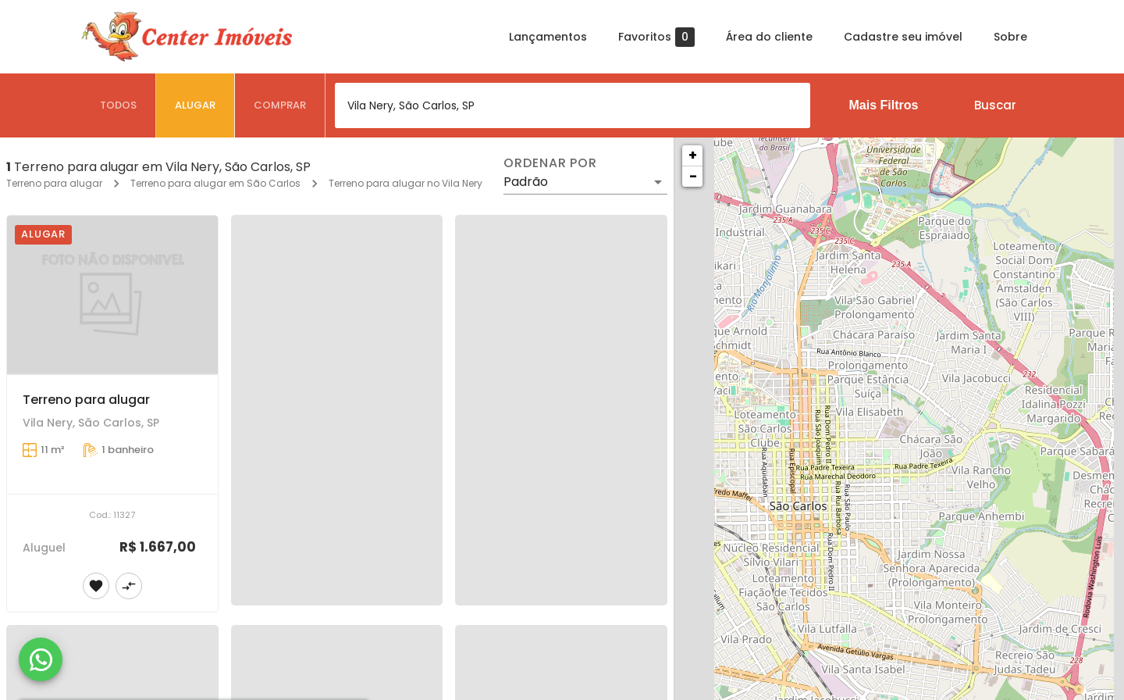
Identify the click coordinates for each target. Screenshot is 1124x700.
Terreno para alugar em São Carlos (215, 183)
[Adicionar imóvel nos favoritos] (96, 586)
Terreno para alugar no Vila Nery (405, 183)
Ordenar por (550, 163)
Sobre (1010, 37)
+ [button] (692, 155)
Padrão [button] (525, 182)
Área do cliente (769, 37)
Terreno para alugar (54, 183)
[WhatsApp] (40, 659)
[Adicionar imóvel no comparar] (129, 586)
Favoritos (656, 37)
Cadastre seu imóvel (903, 37)
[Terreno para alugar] (112, 295)
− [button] (693, 176)
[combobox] (572, 105)
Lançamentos (548, 37)
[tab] (118, 105)
